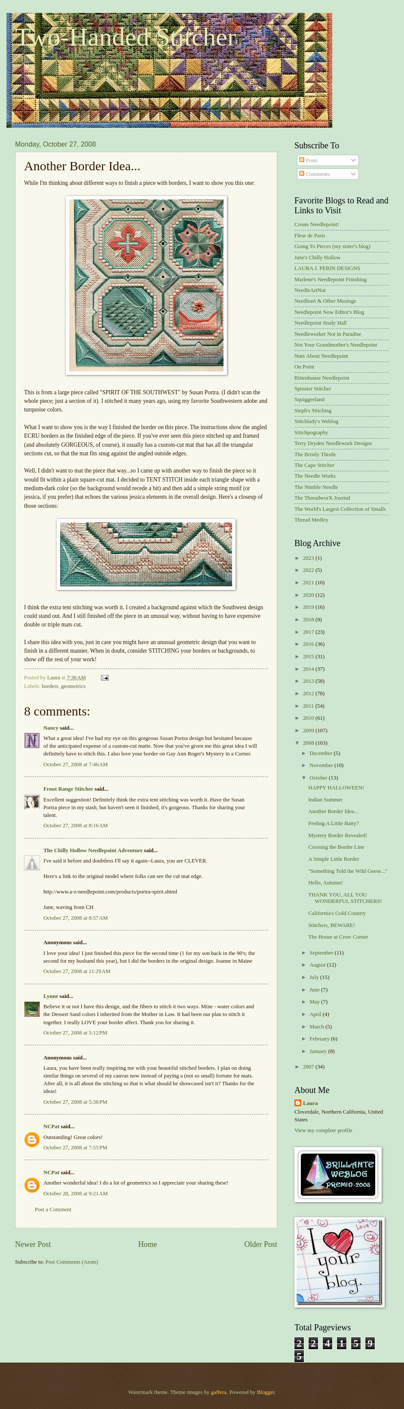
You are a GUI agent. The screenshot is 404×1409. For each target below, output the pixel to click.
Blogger (266, 1392)
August (318, 965)
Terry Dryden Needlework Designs (333, 443)
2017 (309, 632)
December (321, 753)
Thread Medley (311, 520)
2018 (309, 620)
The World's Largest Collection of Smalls (340, 509)
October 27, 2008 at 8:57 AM (75, 918)
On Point (304, 367)
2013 (309, 681)
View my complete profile (323, 1130)
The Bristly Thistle (315, 454)
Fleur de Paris (309, 236)
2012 (309, 694)
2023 (309, 558)
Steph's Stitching (312, 411)
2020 (309, 595)
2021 (309, 583)
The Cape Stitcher (314, 465)
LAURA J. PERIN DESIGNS (327, 268)
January (318, 1051)
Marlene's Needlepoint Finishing (330, 279)
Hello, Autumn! (325, 883)
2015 (309, 657)
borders (50, 686)
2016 (309, 644)
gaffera (218, 1392)
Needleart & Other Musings (325, 301)
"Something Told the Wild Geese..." (347, 871)
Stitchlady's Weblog (316, 421)
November (321, 765)
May (315, 1002)
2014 (309, 669)
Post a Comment (53, 1209)
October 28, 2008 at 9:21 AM (75, 1194)
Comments (314, 174)
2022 (309, 570)
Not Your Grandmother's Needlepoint (335, 345)
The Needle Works (315, 476)
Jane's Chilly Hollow (317, 258)
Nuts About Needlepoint (321, 356)
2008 (309, 743)
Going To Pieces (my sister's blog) (332, 246)
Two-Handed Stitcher (125, 37)
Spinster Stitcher (312, 389)
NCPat (51, 1127)
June (315, 990)
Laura (310, 1103)
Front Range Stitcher (68, 789)
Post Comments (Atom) (72, 1262)
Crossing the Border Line (336, 847)
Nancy (50, 728)
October (319, 778)
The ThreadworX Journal (322, 498)
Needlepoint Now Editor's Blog (329, 312)
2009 (309, 731)
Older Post (260, 1244)
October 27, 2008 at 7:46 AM (75, 764)
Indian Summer (325, 800)
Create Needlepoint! (316, 224)
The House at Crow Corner (338, 937)
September (321, 953)
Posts (308, 160)
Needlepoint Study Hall (320, 323)
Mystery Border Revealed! (337, 835)
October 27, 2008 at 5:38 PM (75, 1102)
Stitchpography (311, 433)
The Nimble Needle (316, 487)
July (314, 977)
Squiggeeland (309, 399)
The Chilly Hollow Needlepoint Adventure (93, 850)
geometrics (73, 686)
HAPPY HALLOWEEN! (336, 788)
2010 (309, 718)
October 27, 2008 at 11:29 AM (76, 971)
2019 (309, 607)
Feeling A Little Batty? (333, 823)
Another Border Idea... (333, 811)
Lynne (50, 996)
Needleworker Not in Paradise (327, 334)
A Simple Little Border (333, 859)
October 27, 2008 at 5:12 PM (75, 1033)
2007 (309, 1067)
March (317, 1027)
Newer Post (33, 1244)
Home (147, 1244)
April (315, 1014)
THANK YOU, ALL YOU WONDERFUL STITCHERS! (345, 898)
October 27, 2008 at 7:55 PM (75, 1148)
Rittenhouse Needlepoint (321, 378)
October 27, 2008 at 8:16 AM (75, 826)
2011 (309, 706)
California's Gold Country (337, 913)
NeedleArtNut (310, 290)
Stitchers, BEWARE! (331, 925)
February (320, 1039)
